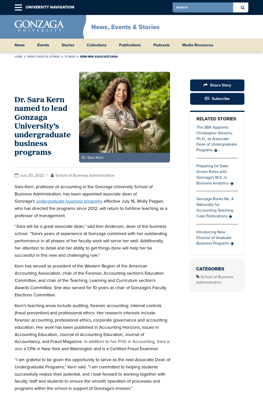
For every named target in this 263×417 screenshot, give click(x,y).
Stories (68, 45)
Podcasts (161, 45)
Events (43, 45)
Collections (97, 45)
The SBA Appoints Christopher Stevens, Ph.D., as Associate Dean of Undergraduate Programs (216, 138)
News (20, 45)
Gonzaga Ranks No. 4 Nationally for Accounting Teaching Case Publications (214, 207)
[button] (18, 7)
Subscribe (221, 98)
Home (18, 57)
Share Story (220, 85)
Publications (130, 45)
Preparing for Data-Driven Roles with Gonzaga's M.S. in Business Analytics (212, 174)
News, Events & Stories (125, 27)
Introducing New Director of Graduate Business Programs (214, 237)
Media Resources (197, 45)
